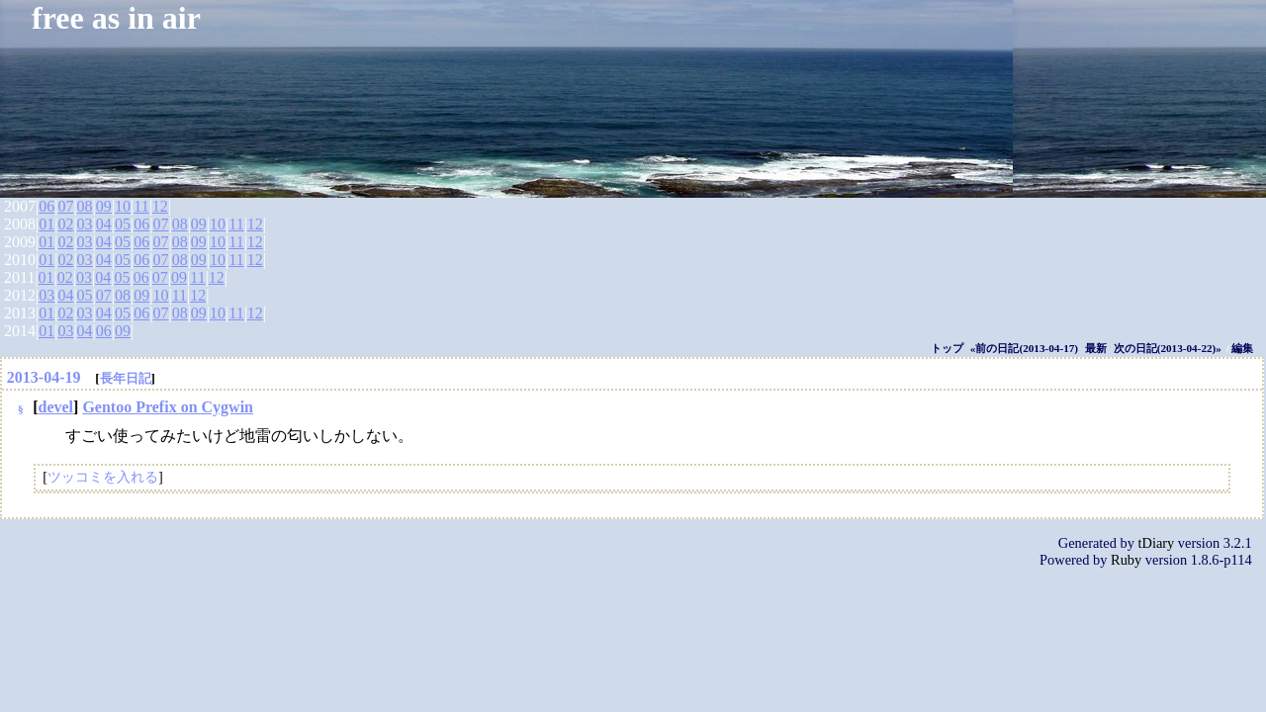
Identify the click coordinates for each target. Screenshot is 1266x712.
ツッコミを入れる (102, 477)
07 (65, 206)
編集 (1242, 348)
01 (46, 224)
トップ (947, 348)
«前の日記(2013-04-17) (1024, 348)
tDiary (1156, 543)
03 (85, 224)
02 (65, 224)
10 (123, 206)
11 (141, 206)
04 (104, 224)
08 (85, 206)
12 (160, 206)
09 (104, 206)
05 (123, 224)
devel (56, 407)
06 (46, 206)
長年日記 (125, 378)
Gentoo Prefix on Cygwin (167, 407)
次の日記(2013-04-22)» (1167, 348)
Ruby (1126, 560)
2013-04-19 (44, 377)
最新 (1096, 348)
